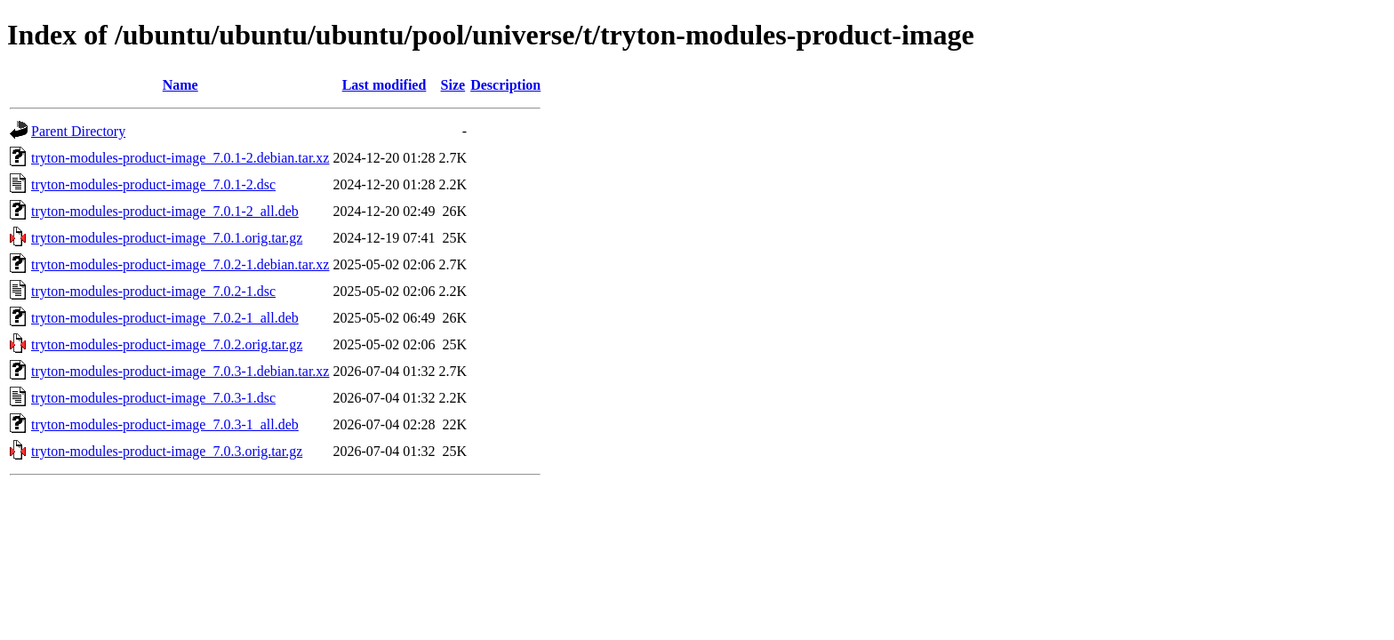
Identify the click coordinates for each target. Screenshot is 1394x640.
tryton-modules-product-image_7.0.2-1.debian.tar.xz (180, 264)
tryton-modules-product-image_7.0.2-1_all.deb (165, 317)
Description (505, 84)
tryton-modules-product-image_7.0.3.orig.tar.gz (166, 451)
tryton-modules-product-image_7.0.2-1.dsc (153, 291)
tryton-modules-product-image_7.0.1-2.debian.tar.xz (180, 157)
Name (180, 84)
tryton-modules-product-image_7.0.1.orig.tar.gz (166, 237)
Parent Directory (78, 131)
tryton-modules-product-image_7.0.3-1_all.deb (165, 424)
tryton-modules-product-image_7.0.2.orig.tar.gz (166, 344)
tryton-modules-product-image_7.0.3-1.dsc (153, 397)
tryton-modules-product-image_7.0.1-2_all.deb (165, 211)
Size (453, 84)
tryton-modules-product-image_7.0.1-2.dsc (153, 184)
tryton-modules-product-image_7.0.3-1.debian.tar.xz (180, 371)
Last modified (384, 84)
